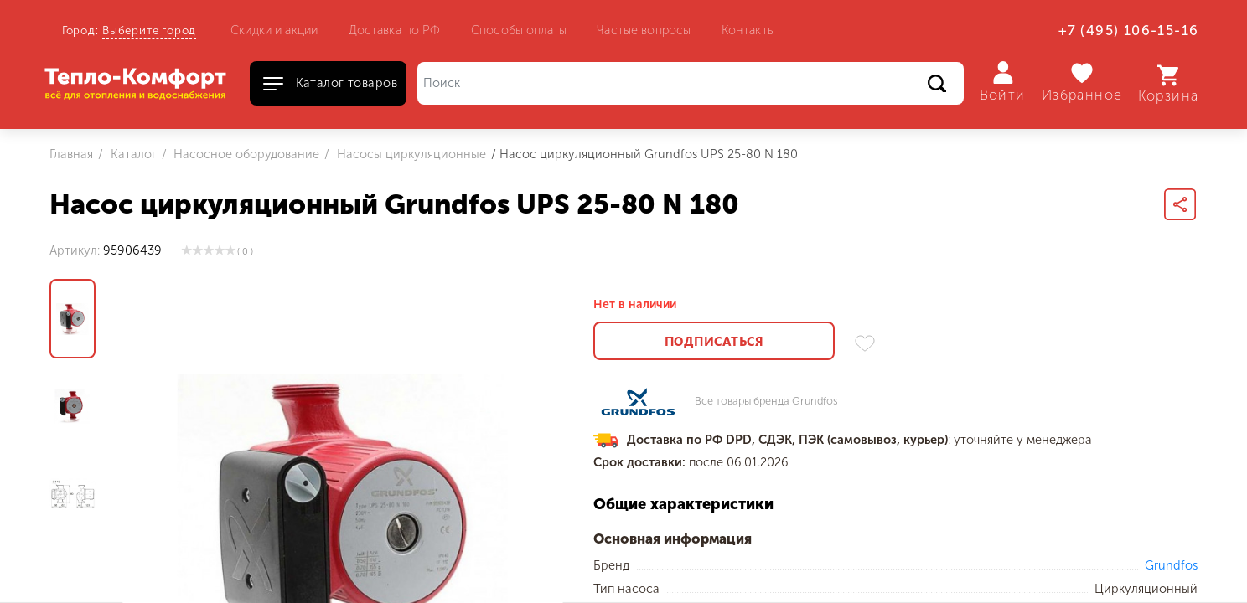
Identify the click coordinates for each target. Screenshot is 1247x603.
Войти (1003, 82)
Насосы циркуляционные (410, 154)
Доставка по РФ (395, 30)
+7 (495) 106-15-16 (1128, 31)
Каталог (132, 154)
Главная (71, 154)
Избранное (1082, 82)
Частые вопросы (644, 30)
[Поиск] (690, 83)
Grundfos (1171, 565)
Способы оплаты (519, 30)
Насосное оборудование (244, 154)
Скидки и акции (274, 30)
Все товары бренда (766, 401)
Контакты (748, 30)
